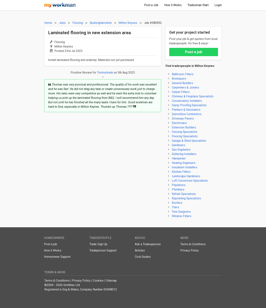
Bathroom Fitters (182, 74)
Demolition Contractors (187, 114)
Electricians (179, 123)
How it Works (52, 250)
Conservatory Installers (187, 101)
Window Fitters (181, 216)
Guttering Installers (184, 154)
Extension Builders (184, 127)
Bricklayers (179, 78)
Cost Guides (143, 256)
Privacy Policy (189, 250)
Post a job (193, 52)
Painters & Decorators (186, 109)
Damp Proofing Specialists (189, 105)
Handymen (178, 158)
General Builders (182, 83)
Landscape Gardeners (186, 176)
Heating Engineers (183, 163)
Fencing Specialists (184, 132)
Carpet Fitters (181, 92)
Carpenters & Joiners (185, 87)
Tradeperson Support (103, 250)
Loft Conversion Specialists (190, 180)
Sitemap (111, 280)
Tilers (175, 207)
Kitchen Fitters (181, 171)
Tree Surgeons (181, 211)
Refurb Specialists (184, 194)
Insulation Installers (184, 167)
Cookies (98, 280)
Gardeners (178, 145)
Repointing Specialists (186, 198)
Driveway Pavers (183, 118)
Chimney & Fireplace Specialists (193, 96)
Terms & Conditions (193, 244)
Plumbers (178, 189)
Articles (140, 250)
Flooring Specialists (185, 136)
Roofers (177, 203)
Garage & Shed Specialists (189, 140)
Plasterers (178, 185)
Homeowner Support (57, 256)
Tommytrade (105, 72)
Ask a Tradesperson (148, 244)
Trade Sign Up (98, 244)
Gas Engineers (181, 149)
